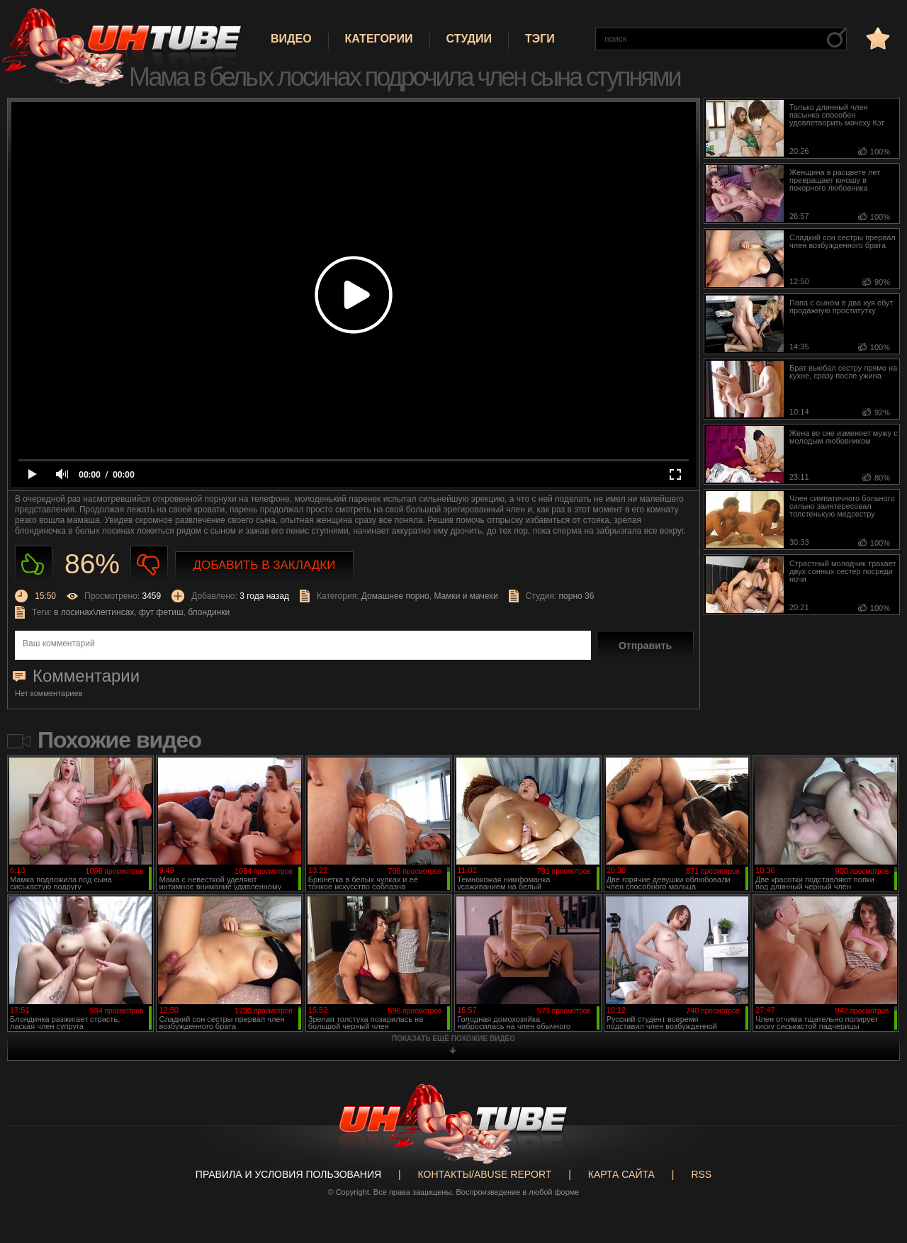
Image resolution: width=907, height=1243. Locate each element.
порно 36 (577, 596)
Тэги (540, 39)
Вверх (875, 1170)
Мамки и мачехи (465, 596)
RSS (701, 1174)
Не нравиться (149, 564)
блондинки (209, 612)
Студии (469, 39)
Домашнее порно (395, 596)
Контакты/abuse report (485, 1174)
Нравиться (33, 564)
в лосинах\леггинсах (94, 612)
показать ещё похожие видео (453, 1038)
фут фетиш (161, 612)
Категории (379, 39)
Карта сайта (621, 1174)
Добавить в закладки (264, 565)
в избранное (876, 38)
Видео (291, 39)
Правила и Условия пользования (288, 1174)
